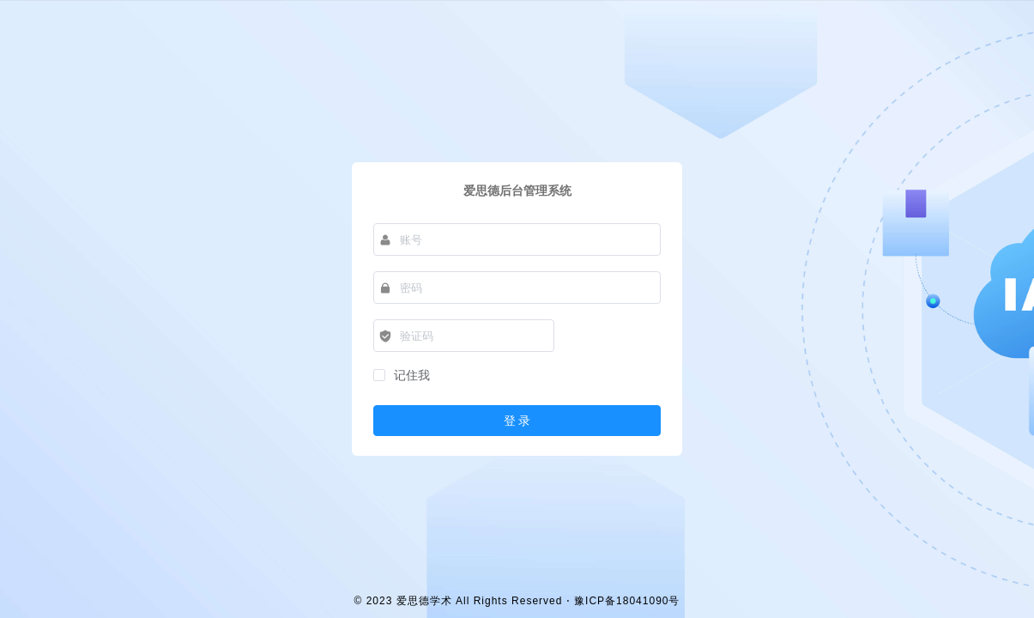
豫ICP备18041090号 (627, 601)
